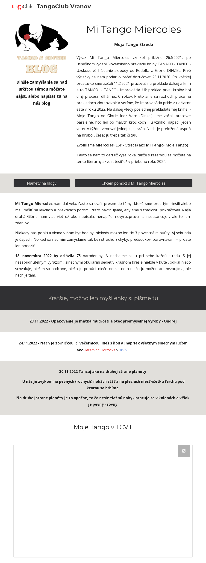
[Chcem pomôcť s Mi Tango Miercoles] (133, 183)
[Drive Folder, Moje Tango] (103, 501)
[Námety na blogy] (42, 183)
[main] (41, 92)
